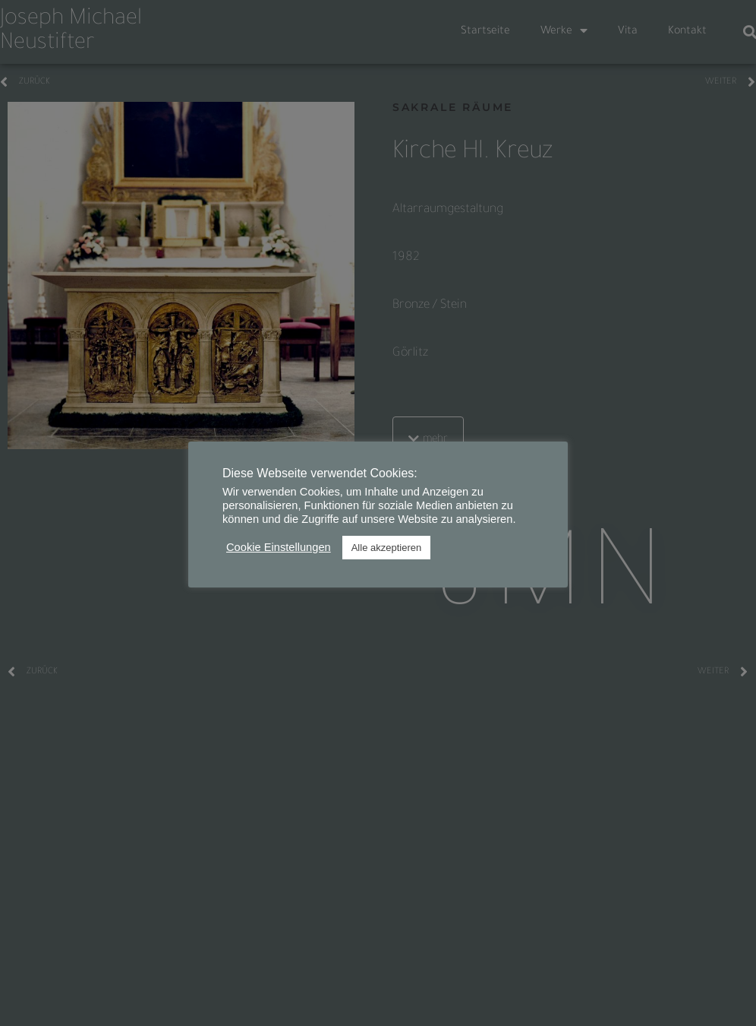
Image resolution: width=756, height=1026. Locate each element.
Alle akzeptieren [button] (386, 547)
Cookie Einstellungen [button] (278, 547)
